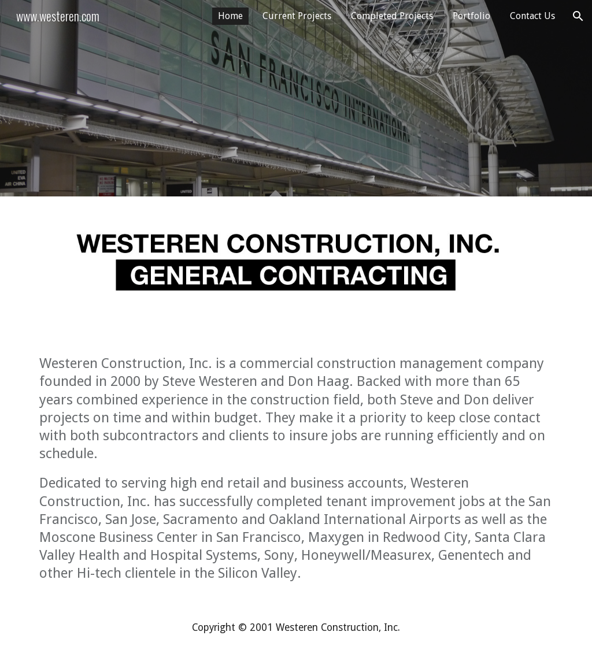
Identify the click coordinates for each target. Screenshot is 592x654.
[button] (578, 16)
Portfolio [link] (471, 15)
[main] (296, 468)
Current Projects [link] (296, 15)
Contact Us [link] (532, 15)
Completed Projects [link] (392, 15)
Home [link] (230, 15)
